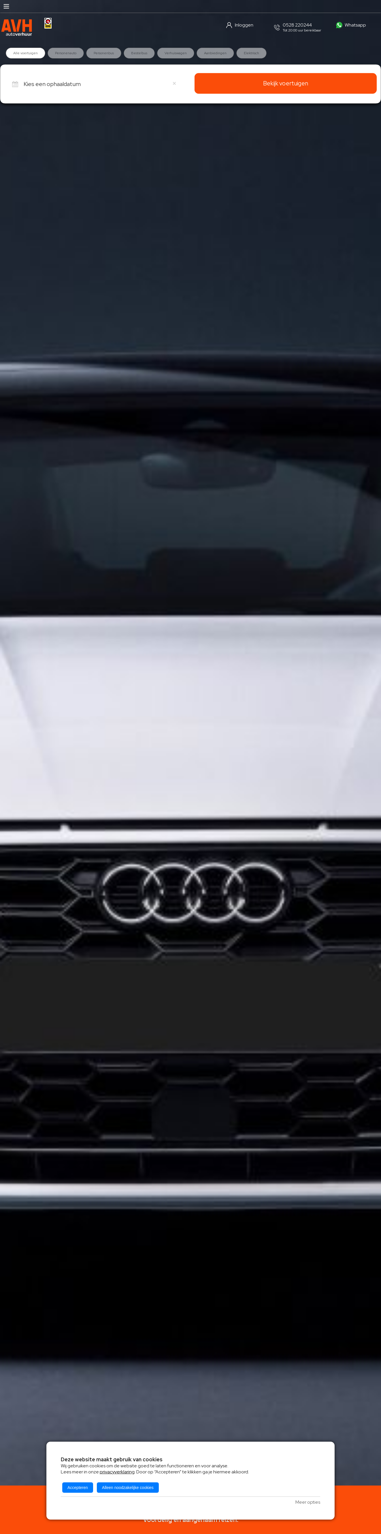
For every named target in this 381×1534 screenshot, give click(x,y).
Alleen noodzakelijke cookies (128, 1487)
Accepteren (77, 1487)
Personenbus (104, 53)
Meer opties (307, 1502)
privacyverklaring (117, 1472)
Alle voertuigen (25, 53)
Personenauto (65, 53)
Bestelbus (139, 53)
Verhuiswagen (176, 53)
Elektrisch (251, 53)
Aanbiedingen (215, 53)
